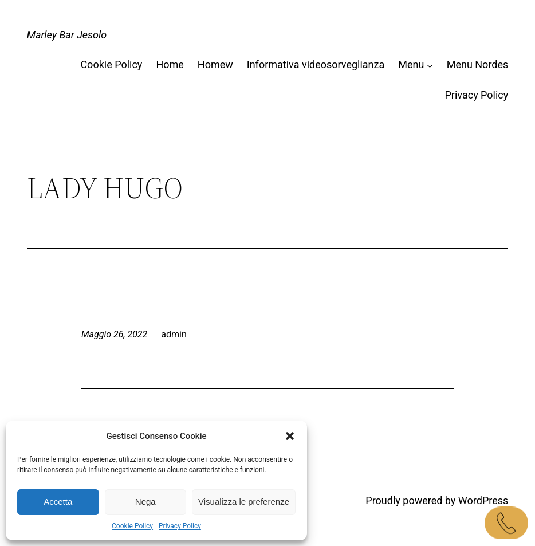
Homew (215, 64)
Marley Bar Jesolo (67, 35)
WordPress (483, 500)
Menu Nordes (478, 64)
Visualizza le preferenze (243, 501)
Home (169, 64)
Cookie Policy (132, 526)
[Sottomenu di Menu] (430, 65)
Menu (411, 64)
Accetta (58, 501)
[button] (290, 436)
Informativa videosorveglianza (315, 64)
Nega (145, 501)
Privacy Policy (180, 526)
